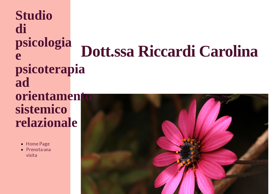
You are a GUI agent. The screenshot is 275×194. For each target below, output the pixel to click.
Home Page (38, 144)
